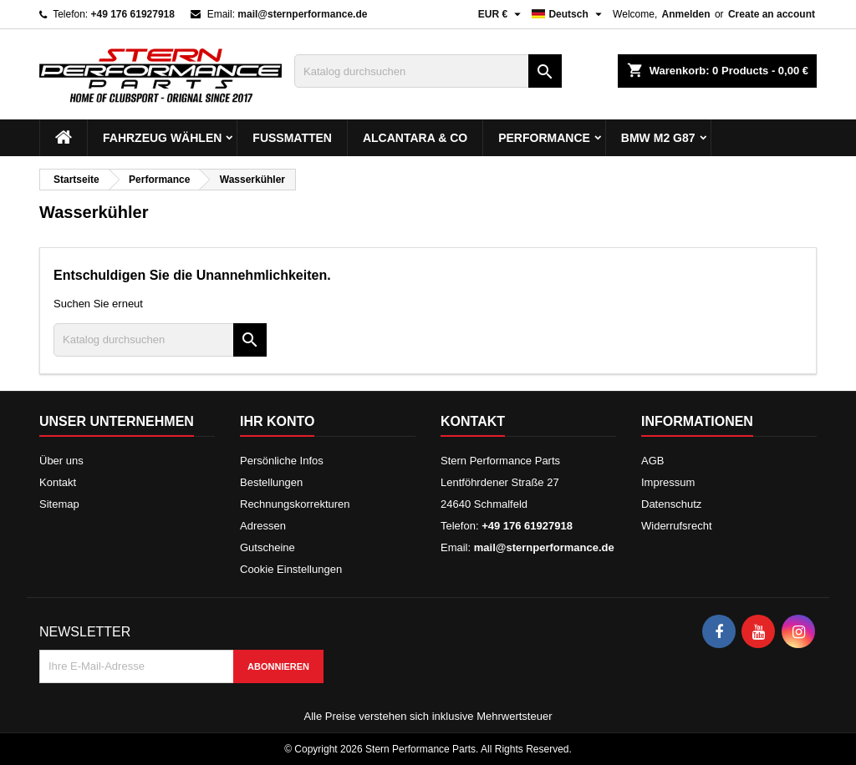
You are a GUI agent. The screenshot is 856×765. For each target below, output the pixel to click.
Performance (544, 137)
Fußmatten (292, 137)
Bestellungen (271, 482)
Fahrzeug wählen (162, 137)
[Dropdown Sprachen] (569, 14)
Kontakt (57, 482)
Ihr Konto (277, 421)
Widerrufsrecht (676, 525)
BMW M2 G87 (658, 137)
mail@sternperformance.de (302, 14)
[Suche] (428, 71)
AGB (652, 460)
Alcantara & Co (415, 137)
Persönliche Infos (282, 460)
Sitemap (59, 504)
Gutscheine (267, 547)
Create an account (771, 14)
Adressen (263, 525)
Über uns (61, 460)
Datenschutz (671, 504)
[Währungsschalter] (502, 14)
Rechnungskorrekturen (295, 504)
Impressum (668, 482)
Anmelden (686, 14)
